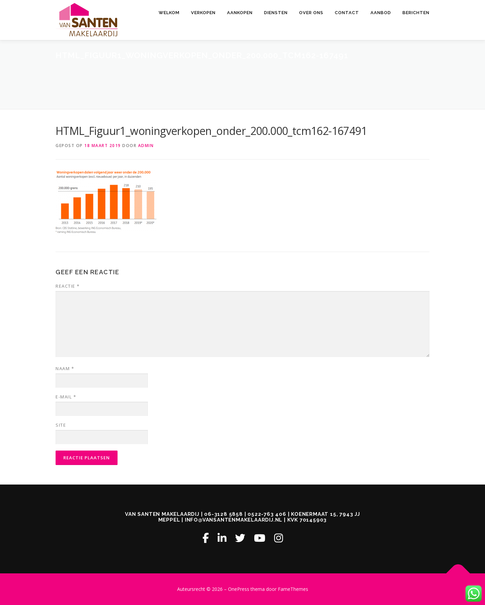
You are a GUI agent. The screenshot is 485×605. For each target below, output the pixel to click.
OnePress (238, 589)
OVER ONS (311, 12)
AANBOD (380, 12)
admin (146, 145)
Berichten (415, 12)
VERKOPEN (203, 12)
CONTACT (347, 12)
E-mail (66, 397)
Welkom (169, 12)
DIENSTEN (276, 12)
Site (61, 425)
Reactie (68, 286)
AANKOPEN (240, 12)
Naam (65, 368)
